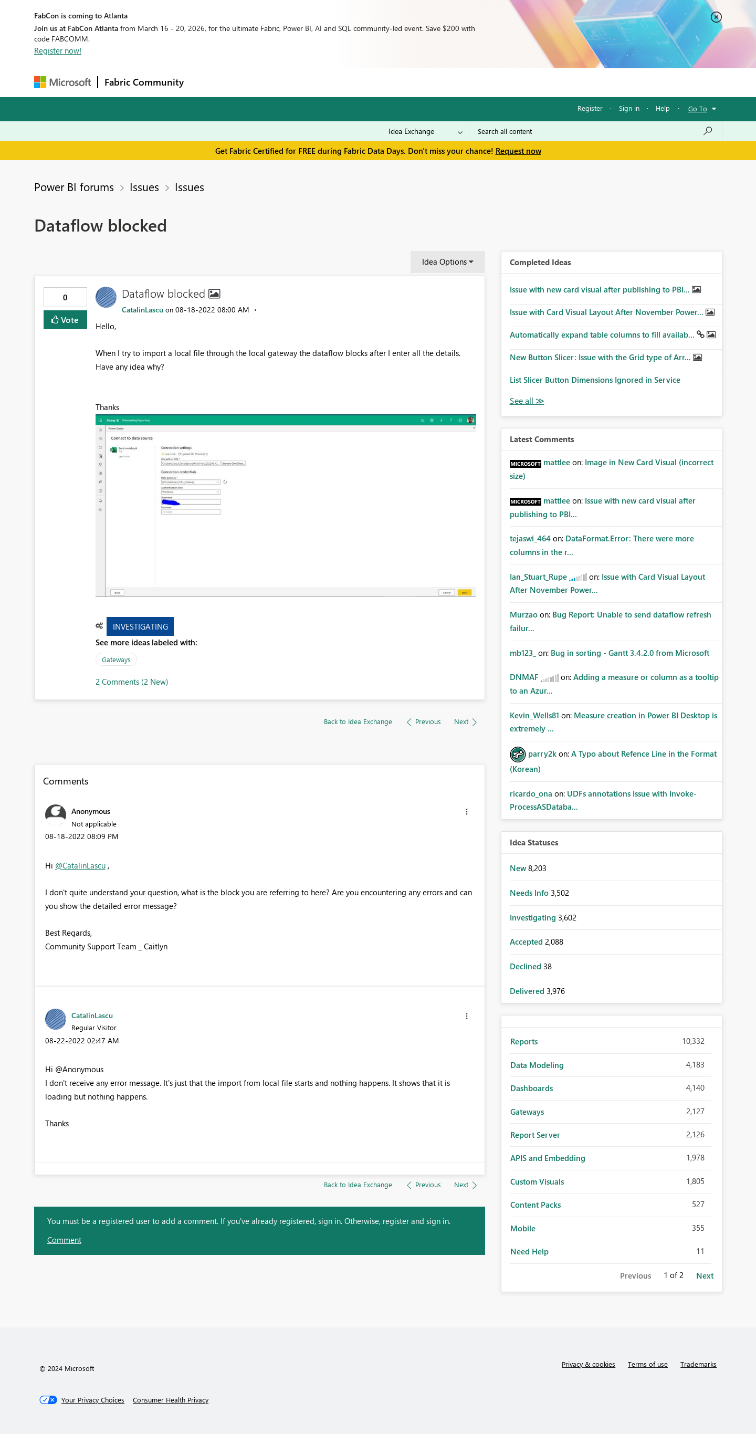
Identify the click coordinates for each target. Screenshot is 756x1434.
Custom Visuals (537, 1181)
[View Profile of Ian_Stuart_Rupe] (538, 576)
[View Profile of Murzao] (524, 614)
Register (590, 107)
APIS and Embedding (547, 1158)
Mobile (523, 1228)
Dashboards (531, 1088)
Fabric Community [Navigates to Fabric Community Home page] (144, 82)
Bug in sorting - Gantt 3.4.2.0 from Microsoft (630, 652)
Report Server (535, 1134)
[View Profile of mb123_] (523, 652)
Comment (64, 1239)
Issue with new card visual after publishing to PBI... (601, 289)
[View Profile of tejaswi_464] (530, 538)
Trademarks (698, 1363)
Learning (431, 82)
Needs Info (530, 892)
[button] (286, 506)
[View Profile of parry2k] (542, 753)
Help (663, 107)
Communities (343, 82)
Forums (207, 82)
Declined (526, 966)
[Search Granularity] (425, 131)
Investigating (140, 626)
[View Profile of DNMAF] (524, 677)
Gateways (116, 659)
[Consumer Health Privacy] (170, 1399)
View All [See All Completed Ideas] (527, 401)
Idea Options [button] (444, 261)
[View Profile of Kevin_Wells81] (534, 715)
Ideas (297, 82)
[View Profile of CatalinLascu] (142, 309)
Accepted (527, 941)
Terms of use (648, 1363)
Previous (635, 1275)
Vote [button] (69, 319)
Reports (524, 1041)
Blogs (390, 82)
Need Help (529, 1251)
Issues (144, 186)
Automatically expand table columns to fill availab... (603, 334)
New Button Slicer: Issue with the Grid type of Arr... (601, 357)
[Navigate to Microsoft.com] (62, 82)
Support (475, 82)
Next (704, 1275)
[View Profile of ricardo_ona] (531, 793)
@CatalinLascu (80, 865)
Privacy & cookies (588, 1363)
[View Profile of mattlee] (556, 462)
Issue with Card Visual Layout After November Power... (608, 312)
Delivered (528, 991)
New (519, 868)
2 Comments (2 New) (132, 681)
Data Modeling (537, 1065)
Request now (518, 150)
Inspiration (254, 82)
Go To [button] (697, 108)
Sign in (629, 107)
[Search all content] (595, 131)
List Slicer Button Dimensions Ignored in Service (595, 379)
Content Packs (535, 1204)
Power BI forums (74, 186)
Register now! (57, 50)
